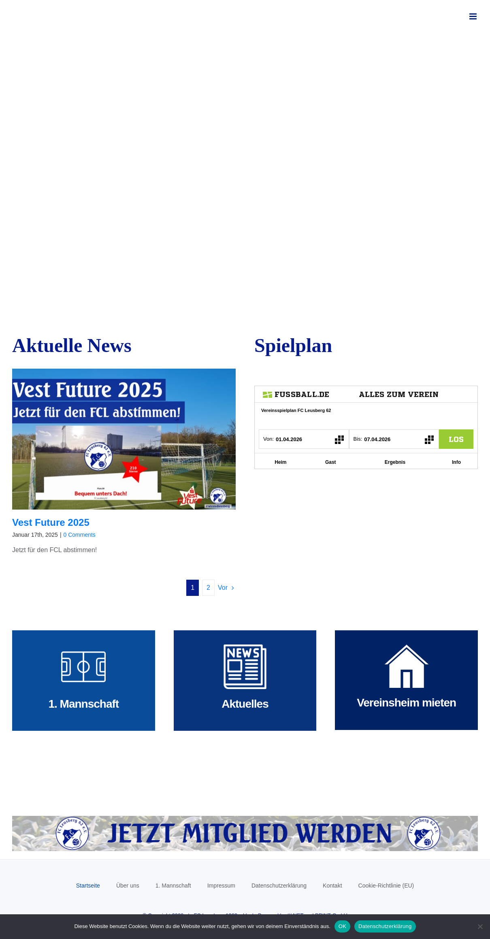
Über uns (127, 885)
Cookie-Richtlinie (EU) (386, 885)
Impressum (221, 885)
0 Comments (80, 534)
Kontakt (332, 885)
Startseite (88, 885)
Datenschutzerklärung (279, 885)
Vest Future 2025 (50, 522)
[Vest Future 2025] (124, 439)
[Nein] (480, 926)
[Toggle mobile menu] (473, 16)
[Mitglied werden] (245, 818)
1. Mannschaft (173, 885)
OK (342, 926)
